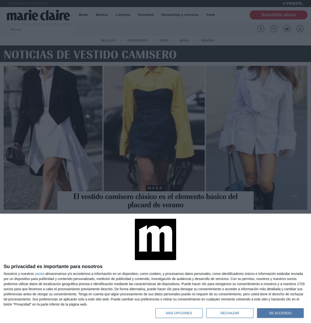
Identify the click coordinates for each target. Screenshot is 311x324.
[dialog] (155, 269)
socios (39, 273)
